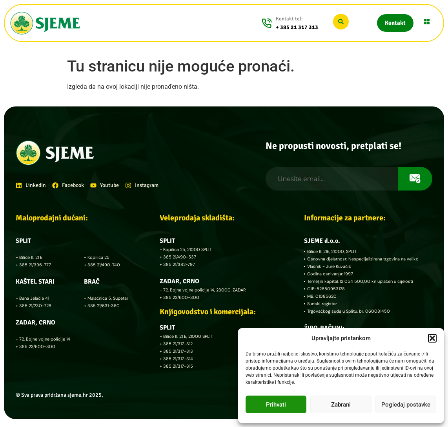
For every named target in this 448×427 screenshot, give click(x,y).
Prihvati (276, 404)
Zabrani (341, 404)
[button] (432, 338)
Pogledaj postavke (405, 404)
